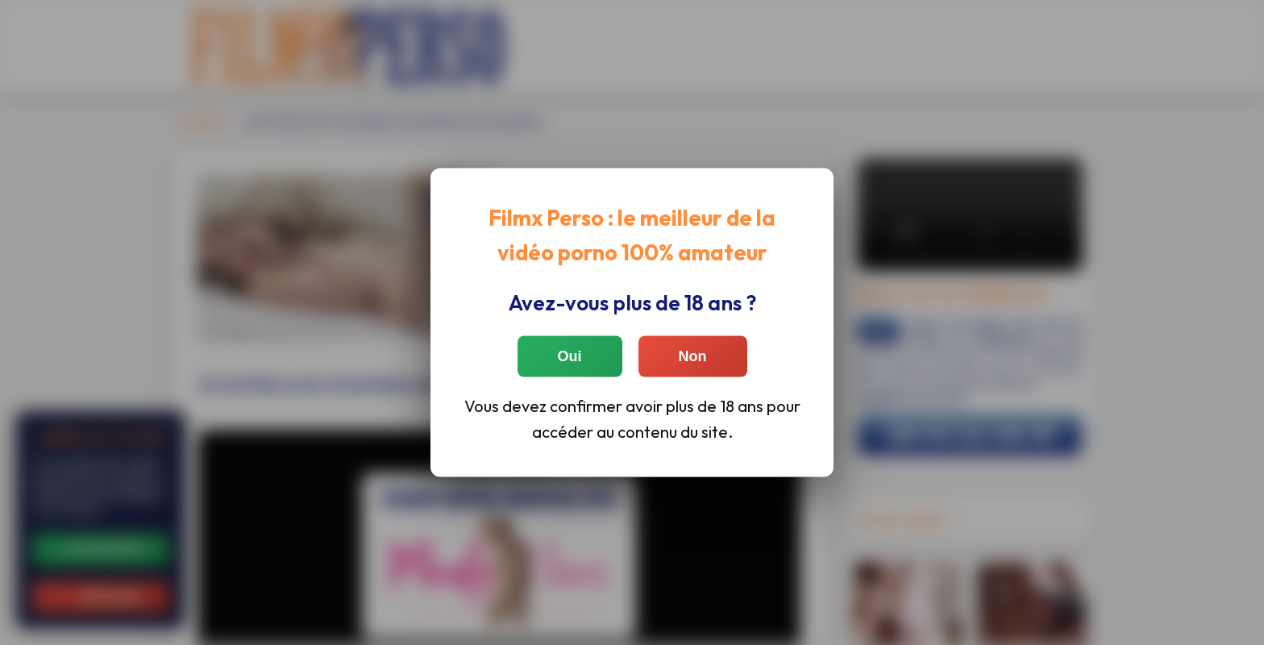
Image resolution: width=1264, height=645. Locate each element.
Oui (570, 355)
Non (693, 355)
